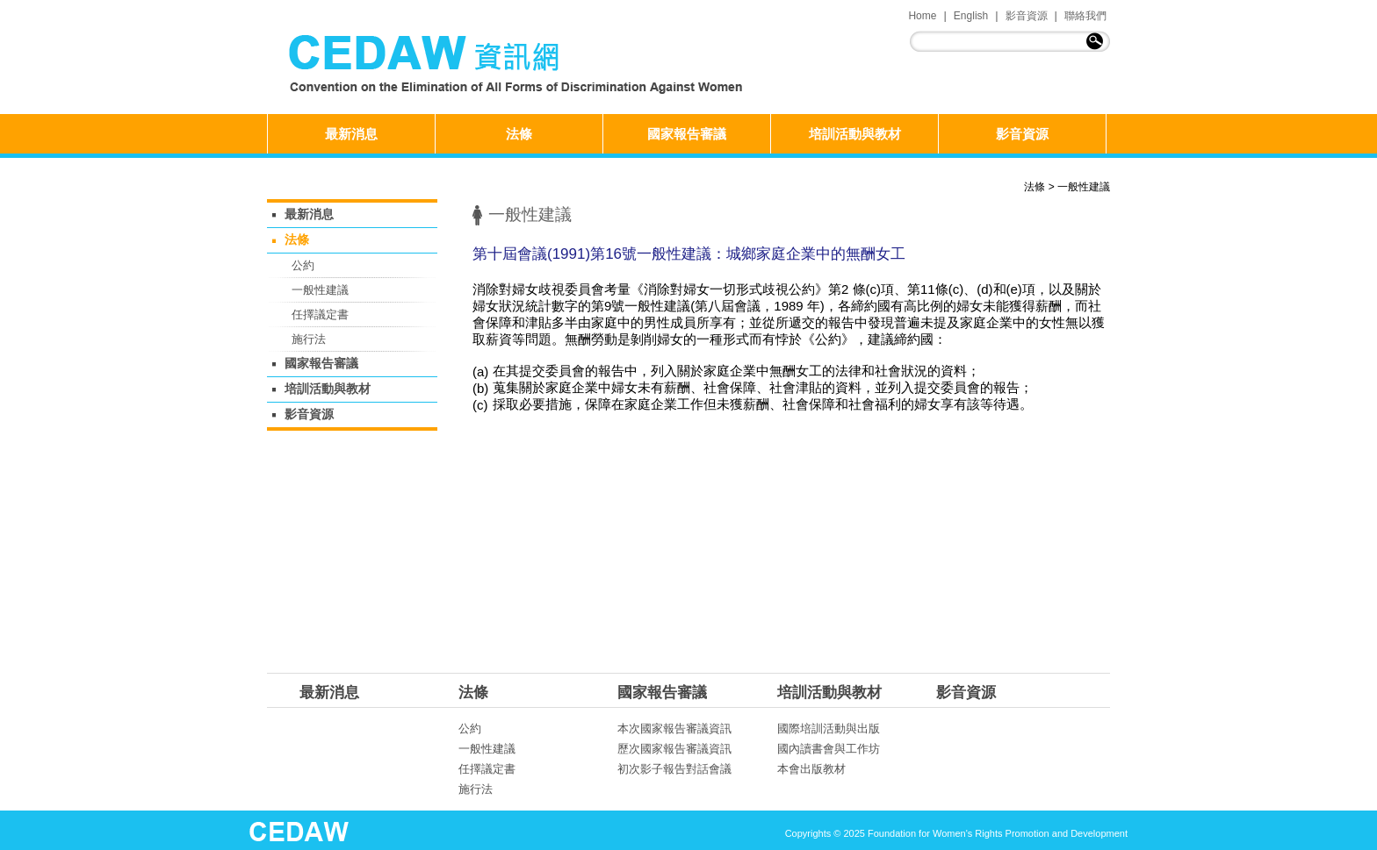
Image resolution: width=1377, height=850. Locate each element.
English (971, 16)
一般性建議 (1083, 187)
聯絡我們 (1085, 16)
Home (922, 16)
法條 (519, 133)
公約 (303, 265)
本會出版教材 (811, 768)
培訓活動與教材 (855, 133)
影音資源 (1027, 16)
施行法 (309, 339)
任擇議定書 (320, 314)
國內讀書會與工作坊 (828, 748)
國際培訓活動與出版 (828, 728)
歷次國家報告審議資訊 (674, 748)
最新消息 (351, 133)
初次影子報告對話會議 (674, 768)
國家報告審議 (686, 133)
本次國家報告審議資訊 (674, 728)
